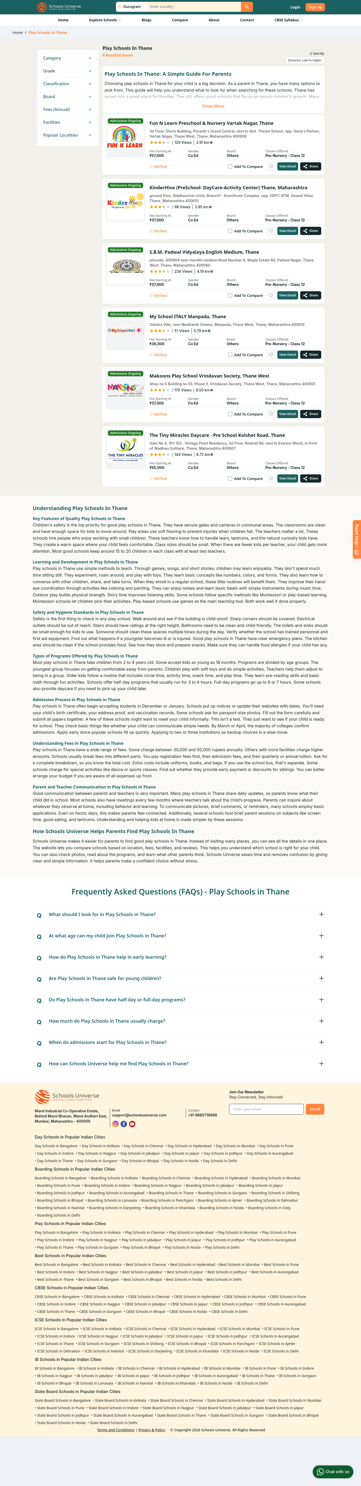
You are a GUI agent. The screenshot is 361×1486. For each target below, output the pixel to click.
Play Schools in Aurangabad (272, 1239)
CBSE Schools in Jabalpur (145, 1304)
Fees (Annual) (67, 109)
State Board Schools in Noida (61, 1422)
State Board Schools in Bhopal (293, 1415)
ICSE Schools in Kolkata (102, 1328)
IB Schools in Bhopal (54, 1383)
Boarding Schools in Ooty (269, 1207)
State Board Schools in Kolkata (120, 1400)
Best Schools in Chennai (146, 1264)
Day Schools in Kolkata (101, 1145)
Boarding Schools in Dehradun (272, 1200)
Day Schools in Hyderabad (189, 1145)
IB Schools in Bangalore (55, 1368)
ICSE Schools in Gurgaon (99, 1343)
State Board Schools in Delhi (113, 1422)
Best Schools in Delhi (224, 1279)
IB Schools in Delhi (252, 1383)
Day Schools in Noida (181, 1160)
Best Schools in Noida (184, 1279)
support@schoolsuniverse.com (139, 1115)
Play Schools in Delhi (222, 1247)
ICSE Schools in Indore (55, 1336)
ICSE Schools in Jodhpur (227, 1336)
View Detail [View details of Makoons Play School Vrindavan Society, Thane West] (287, 414)
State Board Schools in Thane (181, 1415)
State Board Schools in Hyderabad (236, 1400)
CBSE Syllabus (289, 19)
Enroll (315, 1109)
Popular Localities (67, 135)
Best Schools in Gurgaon (98, 1279)
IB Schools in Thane (258, 1375)
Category (67, 58)
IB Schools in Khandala (176, 1383)
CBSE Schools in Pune (288, 1296)
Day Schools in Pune (276, 1145)
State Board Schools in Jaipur (279, 1407)
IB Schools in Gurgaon (297, 1375)
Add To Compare (248, 166)
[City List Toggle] (129, 7)
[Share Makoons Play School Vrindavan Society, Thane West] (310, 414)
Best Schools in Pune (281, 1264)
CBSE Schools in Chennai (149, 1296)
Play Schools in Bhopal (141, 1247)
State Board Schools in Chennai (176, 1400)
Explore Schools (105, 19)
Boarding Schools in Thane (171, 1192)
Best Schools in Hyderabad (192, 1264)
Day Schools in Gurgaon (97, 1160)
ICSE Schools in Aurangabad (275, 1336)
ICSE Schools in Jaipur (185, 1336)
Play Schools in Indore (55, 1239)
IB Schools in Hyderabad (179, 1368)
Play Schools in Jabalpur (141, 1239)
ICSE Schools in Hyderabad (193, 1328)
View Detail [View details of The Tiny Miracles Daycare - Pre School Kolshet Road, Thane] (287, 478)
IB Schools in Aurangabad (216, 1375)
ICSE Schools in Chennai (146, 1328)
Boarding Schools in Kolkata (114, 1177)
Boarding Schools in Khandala (170, 1207)
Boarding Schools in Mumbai (276, 1177)
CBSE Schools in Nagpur (100, 1304)
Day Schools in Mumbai (235, 1145)
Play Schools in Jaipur (183, 1239)
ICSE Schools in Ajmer (277, 1343)
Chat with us (332, 1472)
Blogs (146, 19)
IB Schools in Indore (297, 1368)
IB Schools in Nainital (135, 1383)
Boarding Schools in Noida (221, 1207)
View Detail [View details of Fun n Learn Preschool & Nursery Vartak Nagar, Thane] (287, 166)
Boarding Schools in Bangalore (60, 1177)
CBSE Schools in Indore (56, 1304)
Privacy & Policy (151, 1429)
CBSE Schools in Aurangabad (281, 1304)
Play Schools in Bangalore (56, 1232)
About (214, 19)
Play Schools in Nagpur (98, 1239)
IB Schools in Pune (260, 1368)
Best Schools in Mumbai (239, 1264)
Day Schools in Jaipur (181, 1153)
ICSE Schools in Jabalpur (142, 1336)
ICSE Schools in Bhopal (187, 1343)
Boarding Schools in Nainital (60, 1207)
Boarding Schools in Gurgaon (222, 1192)
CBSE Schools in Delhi (229, 1311)
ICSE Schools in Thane (55, 1343)
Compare (180, 19)
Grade (67, 71)
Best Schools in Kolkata (102, 1264)
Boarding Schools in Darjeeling (115, 1207)
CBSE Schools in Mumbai (245, 1296)
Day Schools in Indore (55, 1153)
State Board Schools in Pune (60, 1407)
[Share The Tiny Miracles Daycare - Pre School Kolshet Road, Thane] (310, 478)
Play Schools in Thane (55, 1247)
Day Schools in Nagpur (97, 1153)
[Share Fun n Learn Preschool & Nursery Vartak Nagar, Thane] (310, 166)
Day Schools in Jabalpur (140, 1153)
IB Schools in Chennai (136, 1368)
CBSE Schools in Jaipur (189, 1304)
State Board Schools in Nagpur (168, 1407)
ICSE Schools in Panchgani (232, 1343)
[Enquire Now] (357, 539)
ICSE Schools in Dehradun (58, 1351)
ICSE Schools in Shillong (143, 1343)
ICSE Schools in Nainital (104, 1351)
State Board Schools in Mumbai (295, 1400)
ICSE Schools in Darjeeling (150, 1351)
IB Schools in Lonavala (94, 1383)
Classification (67, 84)
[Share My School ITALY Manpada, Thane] (310, 355)
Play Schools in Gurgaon (98, 1247)
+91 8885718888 (202, 1115)
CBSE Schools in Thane (56, 1311)
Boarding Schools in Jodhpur (61, 1192)
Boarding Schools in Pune (58, 1185)
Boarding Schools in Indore (107, 1185)
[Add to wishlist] (271, 166)
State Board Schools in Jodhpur (63, 1415)
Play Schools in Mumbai (238, 1232)
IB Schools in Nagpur (54, 1375)
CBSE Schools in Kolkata (104, 1296)
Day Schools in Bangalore (56, 1145)
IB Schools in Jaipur (134, 1375)
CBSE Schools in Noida (188, 1311)
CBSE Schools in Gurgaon (100, 1311)
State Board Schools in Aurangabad (123, 1415)
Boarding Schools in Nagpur (158, 1185)
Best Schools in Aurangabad (274, 1271)
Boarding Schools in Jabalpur (210, 1185)
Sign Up (315, 7)
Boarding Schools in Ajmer (220, 1200)
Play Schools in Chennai (145, 1232)
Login (295, 7)
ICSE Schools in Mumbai (240, 1328)
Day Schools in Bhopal (140, 1160)
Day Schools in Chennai (143, 1145)
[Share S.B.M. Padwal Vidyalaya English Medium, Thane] (310, 295)
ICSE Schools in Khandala (198, 1351)
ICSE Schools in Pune (282, 1328)
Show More (213, 106)
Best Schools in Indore (55, 1271)
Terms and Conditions (115, 1429)
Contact (247, 19)
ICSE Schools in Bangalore (57, 1328)
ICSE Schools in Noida (241, 1351)
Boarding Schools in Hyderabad (221, 1177)
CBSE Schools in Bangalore (57, 1296)
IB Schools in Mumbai (222, 1368)
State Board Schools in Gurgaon (237, 1415)
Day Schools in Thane (55, 1160)
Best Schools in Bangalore (57, 1264)
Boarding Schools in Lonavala (112, 1200)
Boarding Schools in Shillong (275, 1192)
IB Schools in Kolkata (96, 1368)
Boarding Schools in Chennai (166, 1177)
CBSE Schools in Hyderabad (197, 1296)
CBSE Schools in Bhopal (145, 1311)
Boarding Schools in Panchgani (167, 1200)
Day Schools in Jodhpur (223, 1153)
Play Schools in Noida (183, 1247)
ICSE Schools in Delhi (281, 1351)
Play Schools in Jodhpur (225, 1239)
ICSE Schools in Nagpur (98, 1336)
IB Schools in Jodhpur (172, 1375)
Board (67, 96)
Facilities (67, 122)
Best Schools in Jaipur (185, 1271)
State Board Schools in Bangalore (63, 1400)
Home (63, 19)
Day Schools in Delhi (220, 1160)
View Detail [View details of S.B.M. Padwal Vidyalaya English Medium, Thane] (287, 295)
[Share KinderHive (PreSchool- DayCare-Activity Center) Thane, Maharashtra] (310, 231)
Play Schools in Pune (279, 1232)
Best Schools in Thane (55, 1279)
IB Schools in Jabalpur (95, 1375)
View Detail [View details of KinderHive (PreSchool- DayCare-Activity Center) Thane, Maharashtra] (287, 231)
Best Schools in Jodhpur (227, 1271)
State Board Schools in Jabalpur (225, 1407)
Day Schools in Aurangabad (270, 1153)
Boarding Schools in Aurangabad (116, 1192)
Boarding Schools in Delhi (58, 1215)
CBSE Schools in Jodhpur (232, 1304)
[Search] (247, 7)
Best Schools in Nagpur (98, 1271)
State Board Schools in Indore (113, 1407)
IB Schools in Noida (216, 1383)
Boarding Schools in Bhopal (60, 1200)
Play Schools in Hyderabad (191, 1232)
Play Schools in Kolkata (101, 1232)
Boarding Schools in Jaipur (261, 1185)
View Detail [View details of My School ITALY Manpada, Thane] (287, 354)
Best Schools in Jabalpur (142, 1271)
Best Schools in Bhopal (143, 1279)
